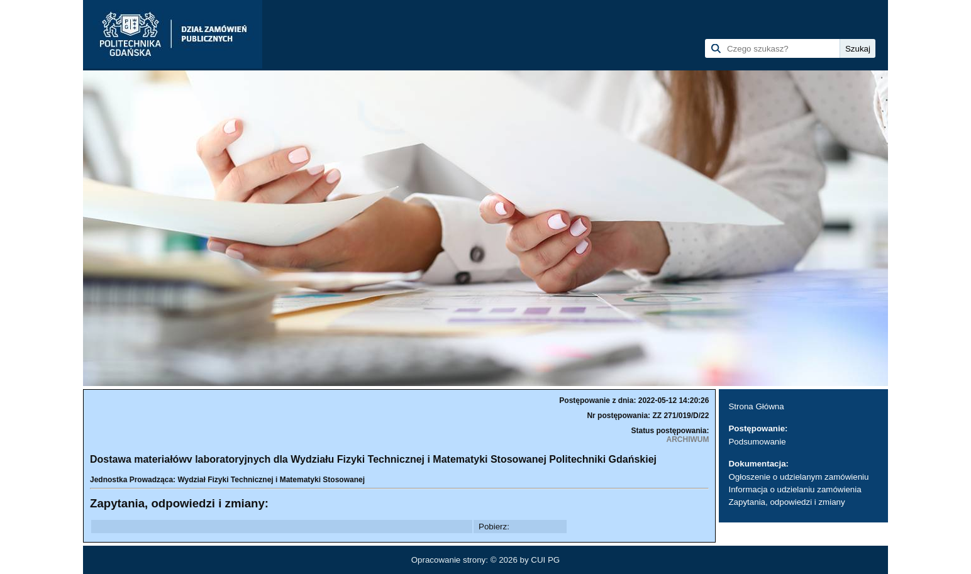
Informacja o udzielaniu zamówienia (794, 489)
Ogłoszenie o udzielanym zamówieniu (798, 477)
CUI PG (545, 560)
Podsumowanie (756, 441)
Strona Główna (756, 406)
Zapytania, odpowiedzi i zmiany (786, 502)
